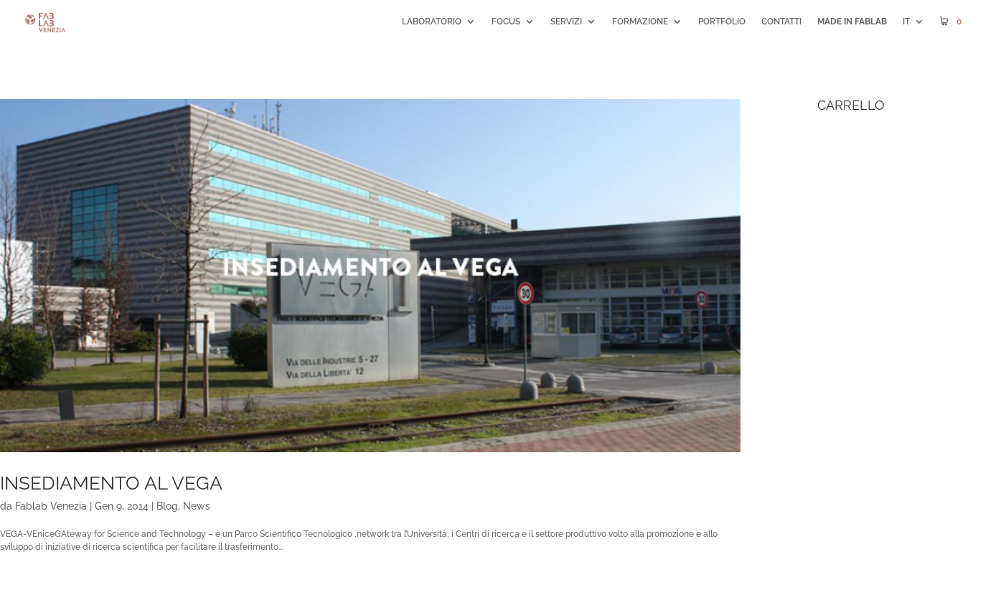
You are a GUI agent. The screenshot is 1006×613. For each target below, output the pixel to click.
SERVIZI (566, 22)
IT (906, 22)
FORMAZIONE (640, 22)
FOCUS (506, 22)
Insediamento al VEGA (111, 483)
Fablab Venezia (51, 506)
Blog (167, 506)
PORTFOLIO (722, 22)
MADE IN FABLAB (852, 22)
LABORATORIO (431, 22)
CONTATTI (781, 22)
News (196, 506)
